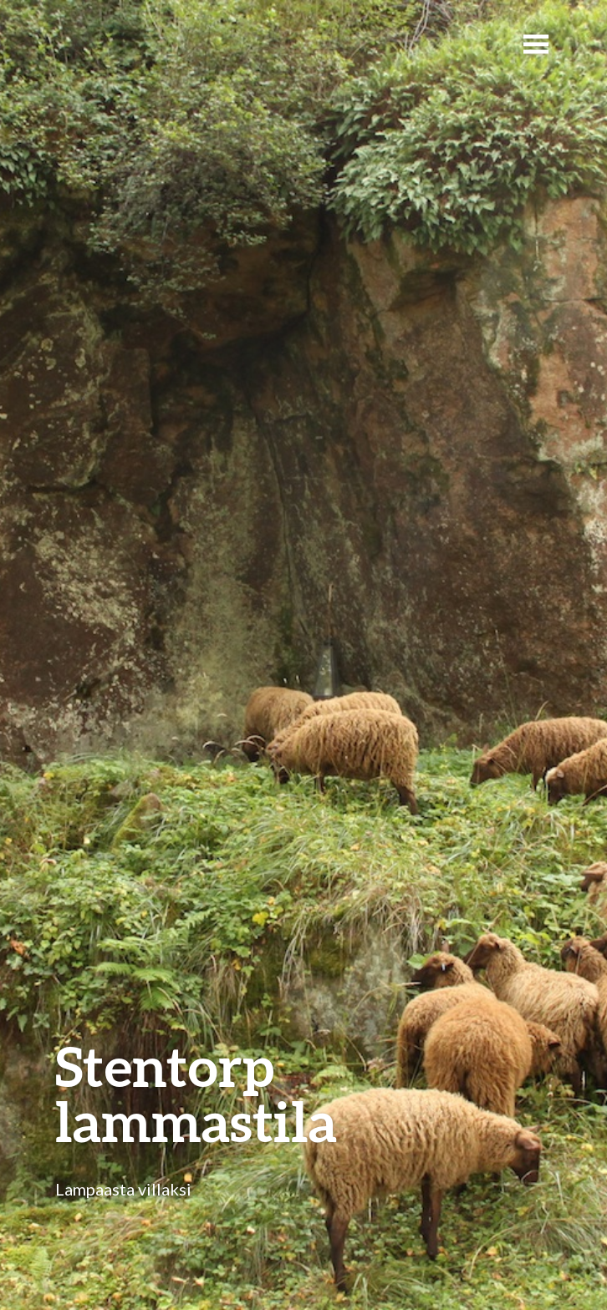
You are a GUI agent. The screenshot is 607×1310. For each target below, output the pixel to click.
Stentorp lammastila (196, 1093)
